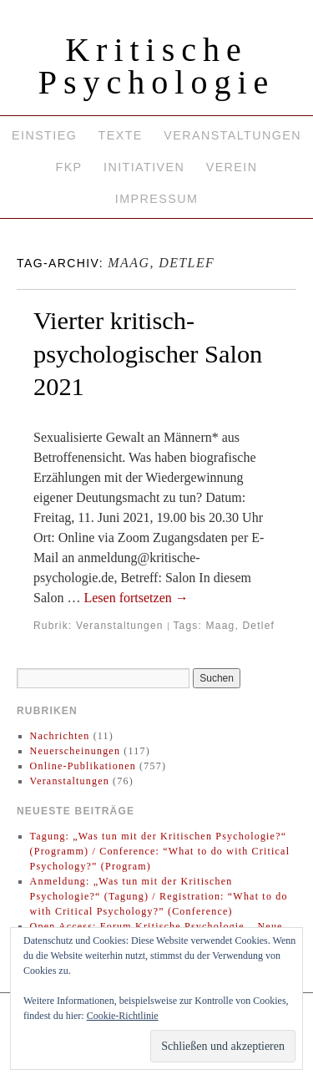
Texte (120, 135)
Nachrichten (60, 736)
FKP (68, 167)
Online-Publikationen (83, 766)
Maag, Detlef (240, 625)
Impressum (156, 198)
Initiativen (143, 167)
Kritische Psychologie (156, 66)
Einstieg (44, 135)
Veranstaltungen (232, 135)
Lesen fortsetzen (135, 598)
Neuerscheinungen (75, 751)
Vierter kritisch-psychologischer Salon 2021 (147, 354)
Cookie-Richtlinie (123, 1016)
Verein (232, 167)
